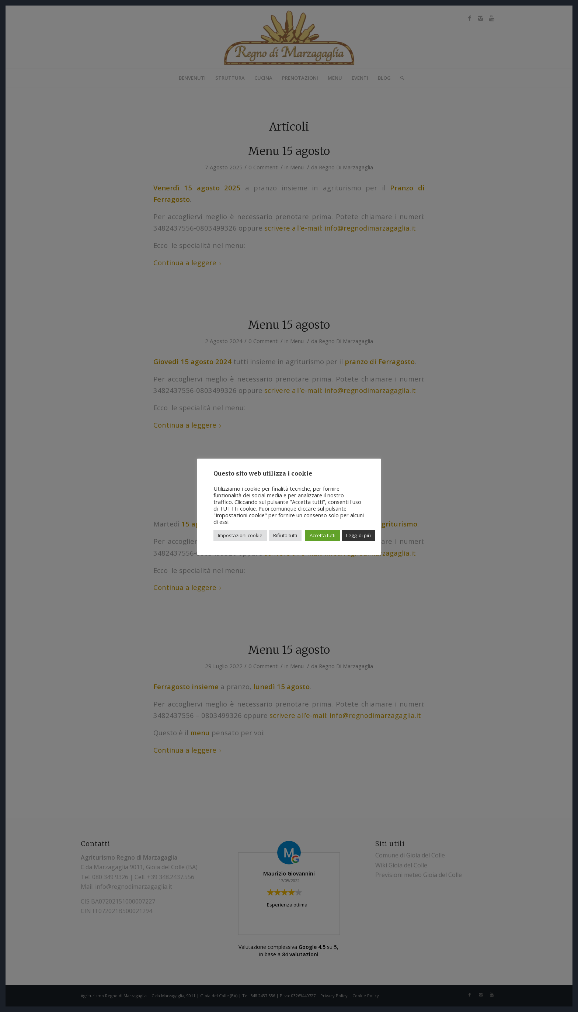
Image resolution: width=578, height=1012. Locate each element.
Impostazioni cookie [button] (240, 535)
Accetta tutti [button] (322, 535)
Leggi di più (358, 535)
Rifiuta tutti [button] (285, 535)
